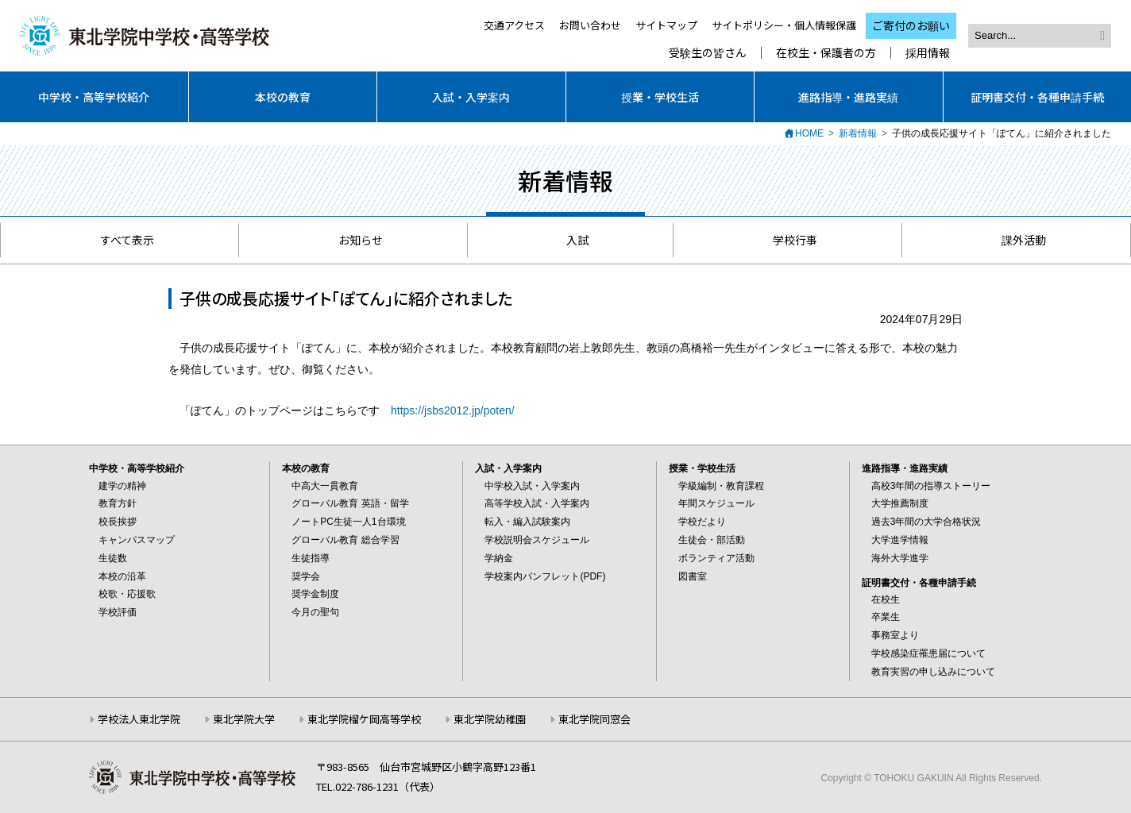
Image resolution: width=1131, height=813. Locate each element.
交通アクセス (514, 25)
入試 (570, 240)
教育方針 (117, 503)
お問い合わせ (590, 25)
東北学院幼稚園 (490, 718)
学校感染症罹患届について (928, 653)
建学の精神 (122, 485)
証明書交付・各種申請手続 (1037, 97)
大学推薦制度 (899, 503)
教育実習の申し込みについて (933, 671)
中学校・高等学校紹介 (93, 97)
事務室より (895, 635)
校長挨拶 (117, 521)
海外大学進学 (899, 558)
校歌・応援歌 (127, 593)
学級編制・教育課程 (721, 485)
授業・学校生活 (660, 97)
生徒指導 (310, 558)
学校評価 (117, 612)
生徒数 (112, 558)
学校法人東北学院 (139, 718)
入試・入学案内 (471, 97)
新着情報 (858, 133)
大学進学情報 (899, 539)
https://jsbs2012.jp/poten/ (453, 410)
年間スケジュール (716, 503)
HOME (809, 133)
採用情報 (927, 53)
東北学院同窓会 (594, 718)
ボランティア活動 (716, 558)
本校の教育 (283, 97)
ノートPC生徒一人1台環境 (348, 521)
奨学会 (305, 576)
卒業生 (885, 616)
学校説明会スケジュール (536, 539)
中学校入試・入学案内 (532, 485)
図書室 (692, 576)
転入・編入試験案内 (527, 521)
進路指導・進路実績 (848, 97)
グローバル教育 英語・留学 (349, 503)
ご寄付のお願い (911, 25)
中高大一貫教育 (324, 485)
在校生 (885, 599)
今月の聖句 (315, 612)
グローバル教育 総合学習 (345, 539)
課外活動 (1016, 240)
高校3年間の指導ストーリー (931, 485)
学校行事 (787, 240)
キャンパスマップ (136, 539)
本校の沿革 (122, 576)
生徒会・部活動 (711, 539)
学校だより (702, 521)
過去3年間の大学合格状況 (926, 521)
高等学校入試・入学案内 (536, 503)
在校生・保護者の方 (826, 53)
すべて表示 (119, 240)
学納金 (498, 558)
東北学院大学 (244, 718)
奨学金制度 (315, 593)
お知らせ (353, 240)
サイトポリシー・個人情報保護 (784, 25)
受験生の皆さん (708, 53)
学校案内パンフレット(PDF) (544, 576)
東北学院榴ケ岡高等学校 (364, 718)
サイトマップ (666, 25)
